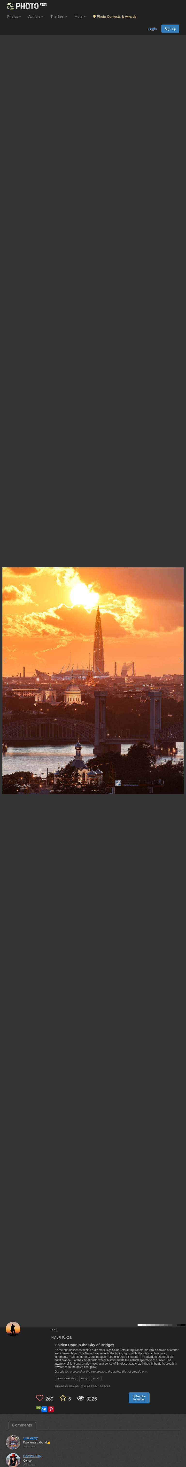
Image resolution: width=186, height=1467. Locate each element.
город (84, 1378)
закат (96, 1378)
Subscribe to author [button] (139, 1398)
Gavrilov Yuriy (32, 1456)
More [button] (80, 16)
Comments (22, 1425)
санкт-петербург (67, 1378)
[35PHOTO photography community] (26, 6)
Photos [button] (14, 16)
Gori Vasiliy (30, 1438)
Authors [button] (35, 16)
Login (152, 29)
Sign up (170, 28)
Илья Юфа (61, 1337)
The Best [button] (58, 16)
